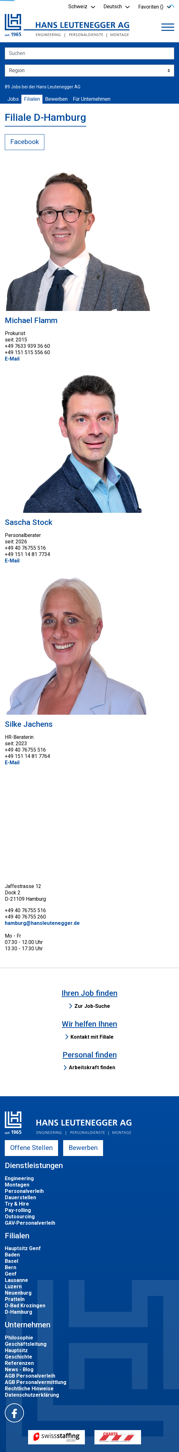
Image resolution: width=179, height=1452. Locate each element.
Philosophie (19, 1338)
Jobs (13, 99)
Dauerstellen (20, 1197)
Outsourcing (20, 1217)
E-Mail (12, 359)
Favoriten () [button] (150, 7)
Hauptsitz (16, 1350)
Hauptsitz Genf (23, 1248)
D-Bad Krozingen (25, 1306)
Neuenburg (18, 1293)
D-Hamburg (18, 1312)
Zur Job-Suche (92, 1006)
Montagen (17, 1185)
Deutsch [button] (112, 6)
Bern (10, 1267)
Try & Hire (17, 1204)
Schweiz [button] (77, 6)
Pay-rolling (18, 1210)
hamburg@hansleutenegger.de (42, 923)
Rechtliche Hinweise (29, 1389)
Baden (12, 1255)
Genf (11, 1274)
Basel (11, 1261)
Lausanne (16, 1280)
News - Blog (19, 1369)
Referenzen (19, 1363)
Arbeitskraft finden (92, 1067)
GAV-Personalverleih (30, 1223)
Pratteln (15, 1299)
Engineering (19, 1178)
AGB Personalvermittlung (35, 1382)
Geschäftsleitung (26, 1344)
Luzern (13, 1286)
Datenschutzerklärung (32, 1395)
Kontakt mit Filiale (92, 1037)
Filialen (32, 99)
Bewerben (56, 99)
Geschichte (18, 1357)
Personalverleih (24, 1191)
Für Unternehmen (91, 99)
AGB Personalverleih (30, 1376)
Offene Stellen (31, 1148)
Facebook (24, 142)
